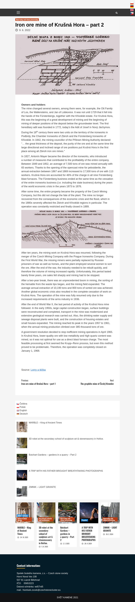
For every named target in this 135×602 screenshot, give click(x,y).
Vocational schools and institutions (45, 519)
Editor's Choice (23, 515)
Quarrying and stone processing (27, 19)
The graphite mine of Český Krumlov (91, 382)
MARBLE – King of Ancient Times (24, 531)
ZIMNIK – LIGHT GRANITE (110, 529)
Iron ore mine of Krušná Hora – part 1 (44, 382)
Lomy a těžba (38, 369)
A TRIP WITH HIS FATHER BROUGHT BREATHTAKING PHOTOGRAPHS (88, 534)
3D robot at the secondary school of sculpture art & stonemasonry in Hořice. (46, 535)
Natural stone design (22, 519)
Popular (84, 520)
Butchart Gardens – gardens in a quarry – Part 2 (67, 534)
